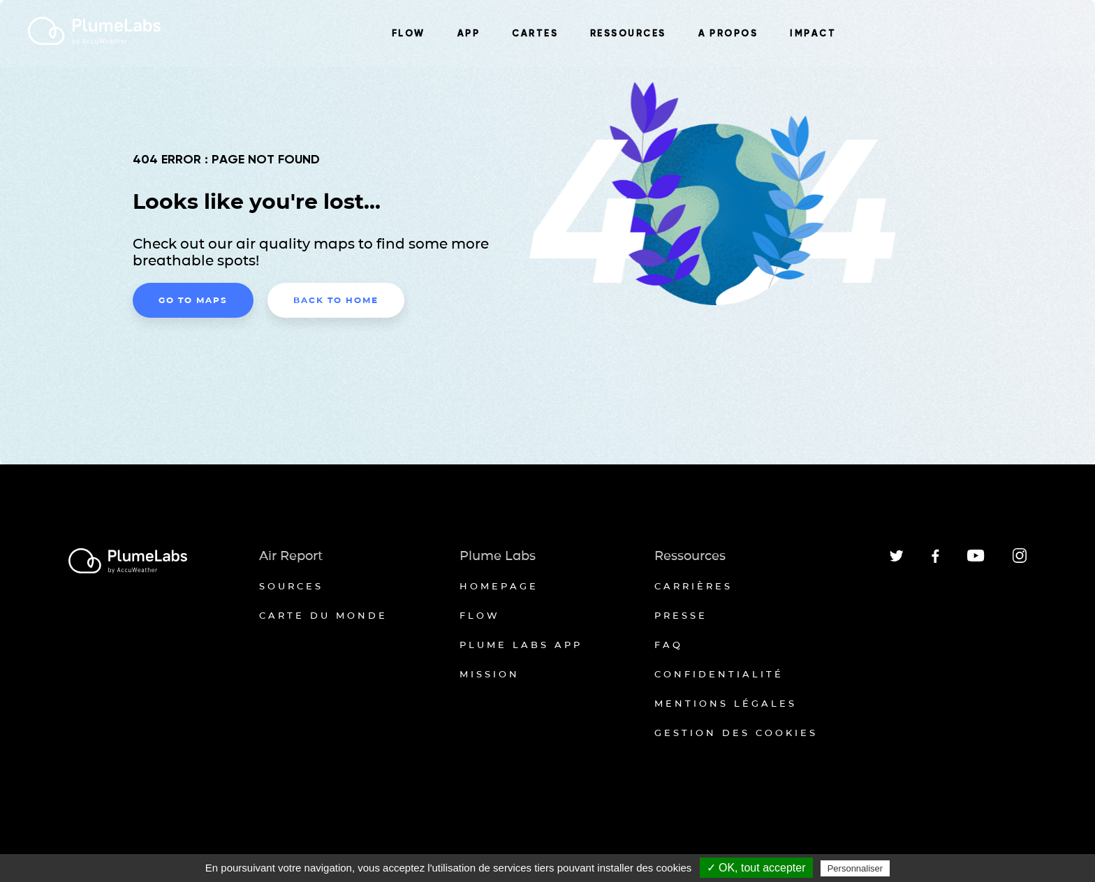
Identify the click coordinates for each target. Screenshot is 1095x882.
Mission (490, 673)
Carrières (693, 585)
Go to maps (193, 300)
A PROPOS (728, 33)
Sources (291, 585)
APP (468, 33)
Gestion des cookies (736, 732)
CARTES (535, 33)
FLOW (408, 33)
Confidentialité (719, 673)
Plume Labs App (521, 644)
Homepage (499, 585)
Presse (680, 615)
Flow (480, 615)
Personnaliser (855, 868)
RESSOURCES (628, 33)
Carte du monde (323, 615)
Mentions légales (725, 703)
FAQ (668, 644)
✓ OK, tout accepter (756, 868)
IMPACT (813, 33)
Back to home (336, 300)
